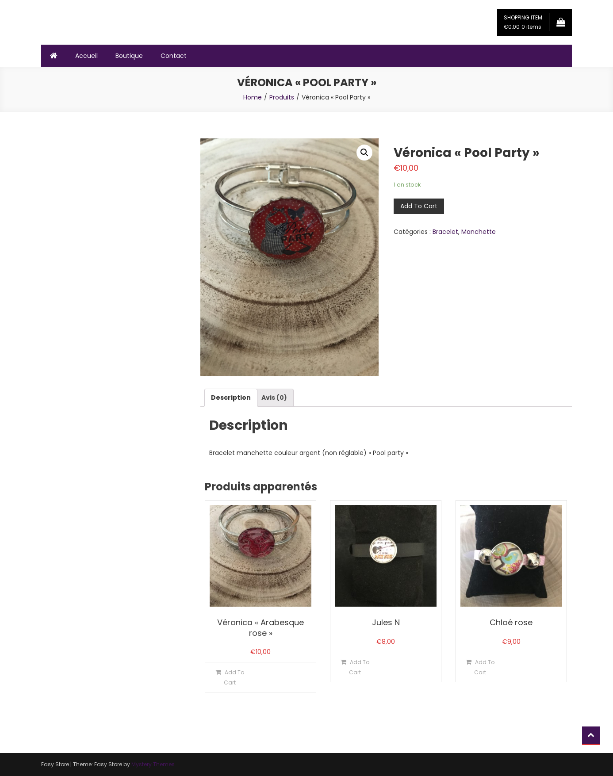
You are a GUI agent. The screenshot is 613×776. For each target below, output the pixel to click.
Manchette (478, 231)
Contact (174, 55)
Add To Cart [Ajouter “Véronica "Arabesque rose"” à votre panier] (234, 677)
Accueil (86, 55)
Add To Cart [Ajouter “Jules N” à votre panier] (359, 667)
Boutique (129, 55)
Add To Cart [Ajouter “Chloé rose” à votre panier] (484, 667)
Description (231, 397)
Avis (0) (274, 397)
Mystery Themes (153, 764)
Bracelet (445, 231)
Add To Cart (418, 206)
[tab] (230, 398)
